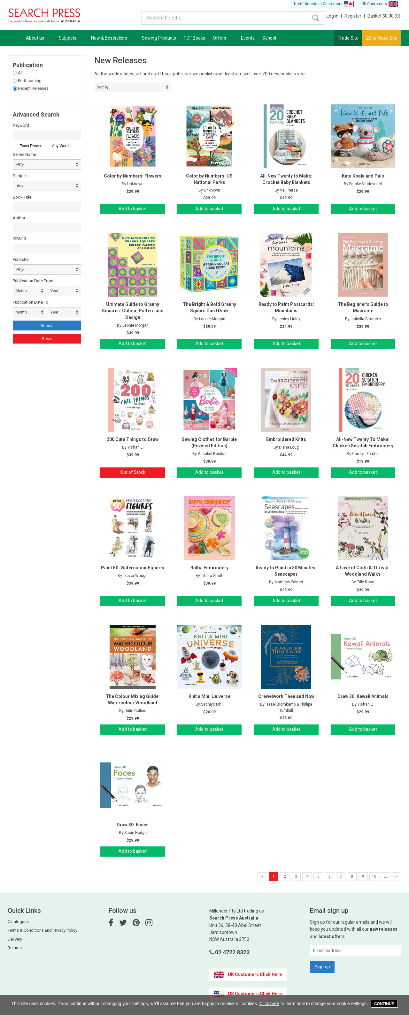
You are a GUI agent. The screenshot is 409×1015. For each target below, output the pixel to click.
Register (354, 16)
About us (38, 38)
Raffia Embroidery (209, 567)
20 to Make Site (381, 38)
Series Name (24, 154)
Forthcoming (29, 80)
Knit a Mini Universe (209, 696)
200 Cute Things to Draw (132, 439)
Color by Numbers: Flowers (132, 175)
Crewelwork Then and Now (286, 696)
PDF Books (194, 38)
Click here (269, 1003)
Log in (334, 16)
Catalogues (18, 921)
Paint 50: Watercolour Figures (132, 567)
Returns (15, 947)
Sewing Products (159, 38)
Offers (223, 38)
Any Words (61, 146)
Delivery (15, 939)
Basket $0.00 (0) (383, 16)
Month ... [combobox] (23, 291)
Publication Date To (30, 302)
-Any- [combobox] (20, 164)
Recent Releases (33, 88)
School (269, 38)
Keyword (21, 125)
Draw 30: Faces (133, 824)
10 (374, 876)
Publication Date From (33, 280)
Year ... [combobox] (56, 291)
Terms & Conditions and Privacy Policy (42, 930)
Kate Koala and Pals (363, 175)
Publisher (21, 259)
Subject (20, 175)
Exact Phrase (30, 146)
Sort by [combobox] (103, 87)
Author (19, 218)
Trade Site (348, 38)
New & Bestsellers (112, 38)
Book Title (22, 197)
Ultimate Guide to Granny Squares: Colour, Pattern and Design (133, 311)
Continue (384, 1004)
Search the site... (154, 16)
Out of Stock (132, 472)
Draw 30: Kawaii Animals (363, 696)
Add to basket (133, 208)
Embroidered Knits (286, 439)
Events (248, 38)
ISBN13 (19, 238)
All (20, 72)
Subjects (71, 38)
